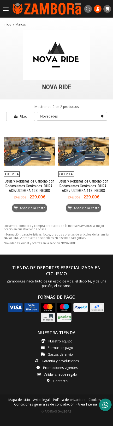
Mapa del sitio (19, 399)
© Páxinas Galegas (56, 411)
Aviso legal (41, 399)
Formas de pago (60, 347)
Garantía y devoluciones (60, 361)
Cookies (95, 399)
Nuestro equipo (60, 341)
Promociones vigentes (60, 367)
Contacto (60, 381)
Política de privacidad (69, 399)
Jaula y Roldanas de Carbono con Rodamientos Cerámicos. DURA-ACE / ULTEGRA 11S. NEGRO (83, 186)
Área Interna (87, 404)
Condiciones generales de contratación (44, 404)
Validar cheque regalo (60, 374)
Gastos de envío (60, 354)
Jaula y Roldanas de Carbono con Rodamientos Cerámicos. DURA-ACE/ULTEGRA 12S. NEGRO (29, 186)
